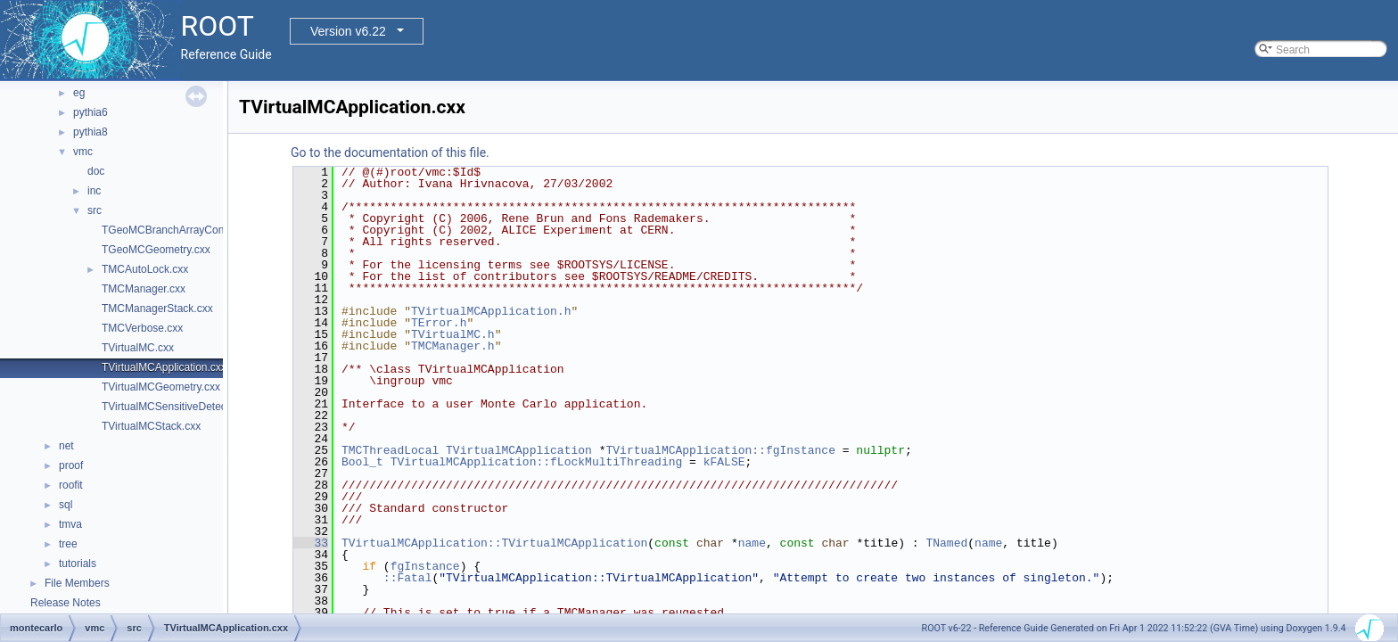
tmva (70, 524)
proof (71, 465)
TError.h (438, 323)
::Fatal (407, 578)
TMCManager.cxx (143, 289)
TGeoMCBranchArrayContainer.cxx (185, 230)
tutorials (77, 563)
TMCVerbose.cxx (142, 328)
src (94, 210)
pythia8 (90, 132)
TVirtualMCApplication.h (491, 311)
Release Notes (65, 603)
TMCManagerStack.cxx (157, 308)
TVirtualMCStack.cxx (151, 426)
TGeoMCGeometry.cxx (156, 249)
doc (95, 171)
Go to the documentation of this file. (390, 152)
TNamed (946, 543)
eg (79, 92)
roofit (71, 485)
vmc (83, 151)
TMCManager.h (453, 346)
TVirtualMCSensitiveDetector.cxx (180, 406)
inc (94, 191)
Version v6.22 (348, 31)
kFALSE (724, 462)
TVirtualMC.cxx (138, 348)
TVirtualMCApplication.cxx (164, 367)
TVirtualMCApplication (519, 450)
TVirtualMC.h (453, 334)
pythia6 (90, 112)
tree (68, 544)
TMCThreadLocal (390, 450)
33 (310, 543)
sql (65, 504)
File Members (77, 583)
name (752, 543)
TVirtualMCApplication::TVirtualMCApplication (494, 543)
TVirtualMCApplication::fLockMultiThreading (537, 462)
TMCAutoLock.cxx (145, 269)
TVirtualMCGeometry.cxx (161, 387)
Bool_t (362, 462)
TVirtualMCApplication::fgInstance (720, 450)
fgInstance (425, 566)
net (66, 446)
